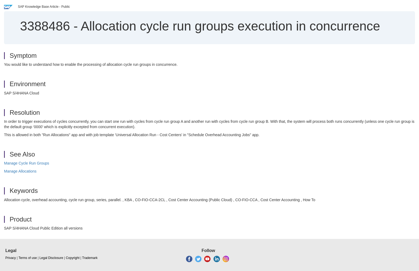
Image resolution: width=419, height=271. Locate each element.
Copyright (72, 258)
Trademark (90, 258)
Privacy (10, 258)
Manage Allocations (20, 171)
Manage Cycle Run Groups (26, 163)
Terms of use (27, 258)
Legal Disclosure (51, 258)
